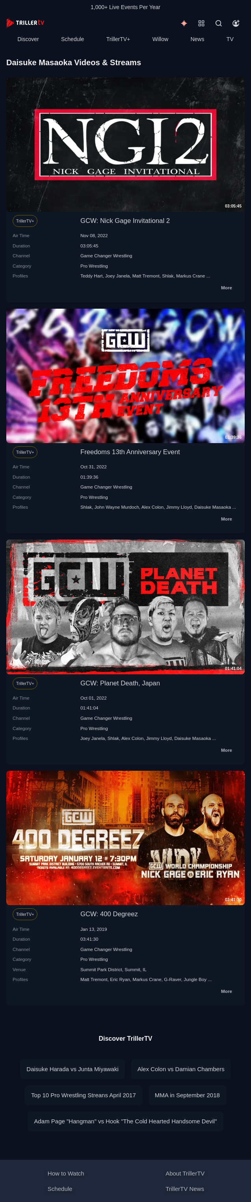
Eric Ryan (120, 979)
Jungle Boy (195, 979)
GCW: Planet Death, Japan (120, 683)
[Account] (236, 23)
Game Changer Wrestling (106, 255)
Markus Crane (190, 275)
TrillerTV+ (118, 39)
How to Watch (66, 1173)
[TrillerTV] (25, 23)
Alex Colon (152, 506)
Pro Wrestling (94, 265)
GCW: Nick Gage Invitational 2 (125, 221)
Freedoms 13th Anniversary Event (130, 452)
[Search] (218, 23)
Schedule (72, 39)
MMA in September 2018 (187, 1095)
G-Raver (172, 979)
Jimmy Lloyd (179, 506)
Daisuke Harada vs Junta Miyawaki (72, 1069)
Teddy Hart (91, 275)
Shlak (167, 275)
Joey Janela (117, 275)
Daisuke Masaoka (212, 506)
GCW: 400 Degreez (109, 914)
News (197, 39)
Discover (28, 39)
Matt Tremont (146, 275)
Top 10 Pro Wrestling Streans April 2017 (83, 1095)
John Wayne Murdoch (117, 506)
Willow (160, 39)
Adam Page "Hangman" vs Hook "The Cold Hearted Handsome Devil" (125, 1121)
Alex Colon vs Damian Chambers (181, 1069)
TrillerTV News (184, 1188)
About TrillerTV (185, 1173)
